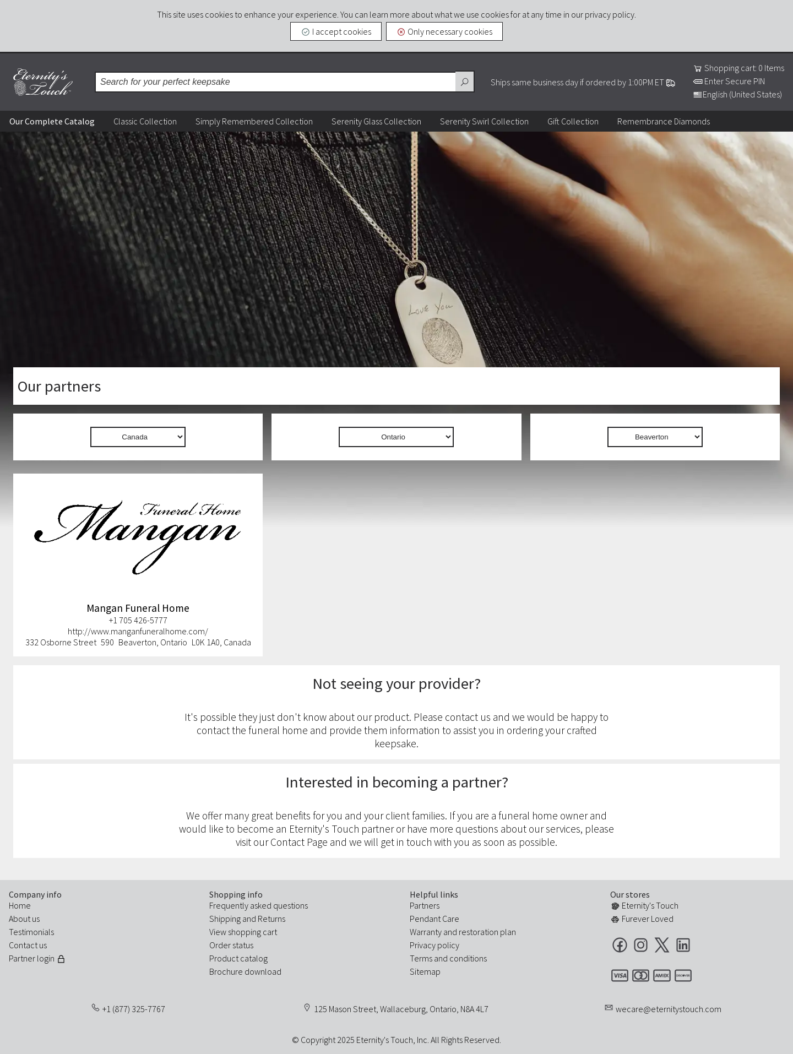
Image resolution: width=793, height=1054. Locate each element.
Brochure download (245, 971)
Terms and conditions (448, 958)
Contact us (28, 944)
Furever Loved (641, 918)
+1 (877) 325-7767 (133, 1008)
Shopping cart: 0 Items (738, 67)
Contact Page (299, 842)
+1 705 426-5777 (138, 620)
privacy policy (609, 14)
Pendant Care (434, 918)
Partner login (37, 958)
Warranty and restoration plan (463, 931)
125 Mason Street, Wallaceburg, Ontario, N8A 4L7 (401, 1008)
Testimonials (31, 931)
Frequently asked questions (258, 905)
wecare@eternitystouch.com (668, 1008)
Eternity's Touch (43, 82)
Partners (424, 905)
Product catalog (238, 958)
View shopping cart (243, 931)
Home (20, 905)
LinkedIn (683, 944)
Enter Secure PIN (729, 80)
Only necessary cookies (445, 31)
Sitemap (425, 971)
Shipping (225, 918)
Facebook (619, 944)
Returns (271, 918)
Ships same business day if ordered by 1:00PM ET (583, 82)
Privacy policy (434, 944)
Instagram (640, 944)
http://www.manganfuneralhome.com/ (138, 631)
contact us (468, 717)
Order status (231, 944)
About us (24, 918)
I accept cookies (336, 31)
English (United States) (737, 94)
